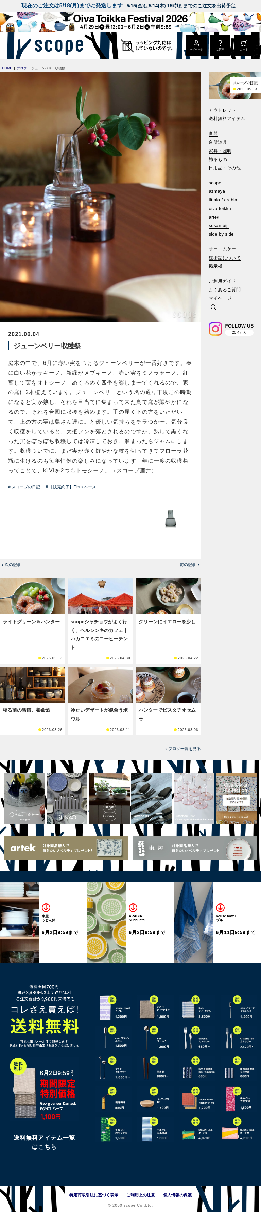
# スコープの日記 (24, 487)
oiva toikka (220, 208)
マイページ (220, 298)
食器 (213, 133)
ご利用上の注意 (140, 1195)
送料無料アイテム (227, 118)
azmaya (217, 191)
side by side (221, 234)
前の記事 (188, 564)
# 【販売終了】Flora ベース (71, 487)
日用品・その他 (225, 167)
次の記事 (13, 564)
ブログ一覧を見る (184, 748)
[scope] (57, 45)
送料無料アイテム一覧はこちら (44, 1142)
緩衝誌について (225, 257)
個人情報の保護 (177, 1195)
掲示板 (215, 266)
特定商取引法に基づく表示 (93, 1195)
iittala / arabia (223, 199)
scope (215, 182)
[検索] (213, 307)
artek (214, 217)
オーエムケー (222, 248)
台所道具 (218, 142)
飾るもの (218, 159)
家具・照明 (220, 150)
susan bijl (218, 225)
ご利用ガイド (222, 281)
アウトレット (222, 110)
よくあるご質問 (225, 289)
